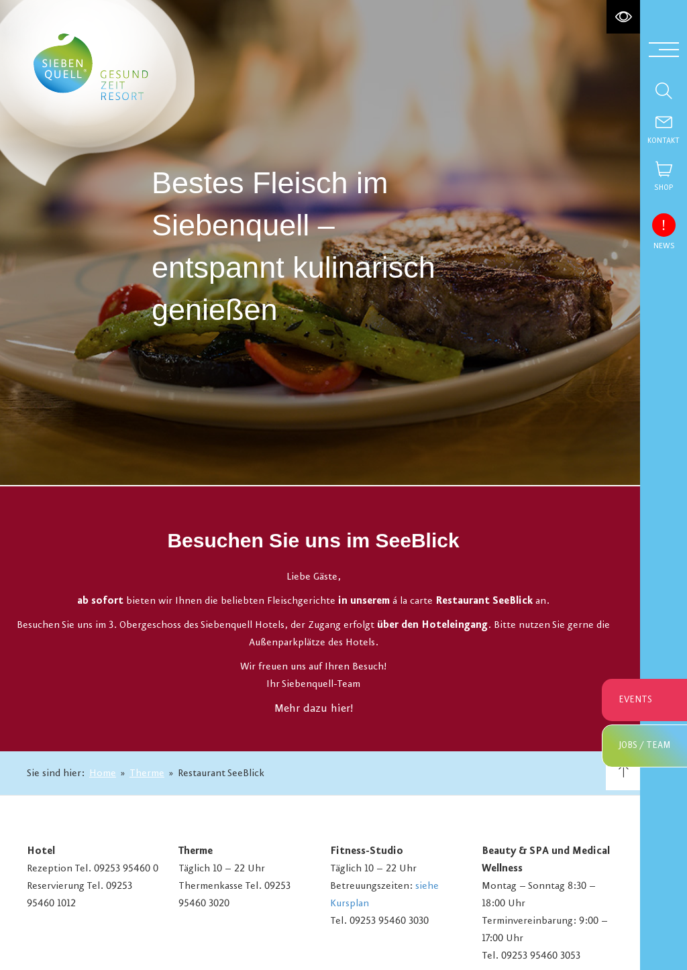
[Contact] (663, 130)
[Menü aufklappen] (664, 48)
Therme (146, 773)
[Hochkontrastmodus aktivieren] (623, 17)
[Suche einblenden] (663, 90)
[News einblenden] (663, 224)
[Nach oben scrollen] (623, 773)
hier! (342, 712)
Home (102, 773)
